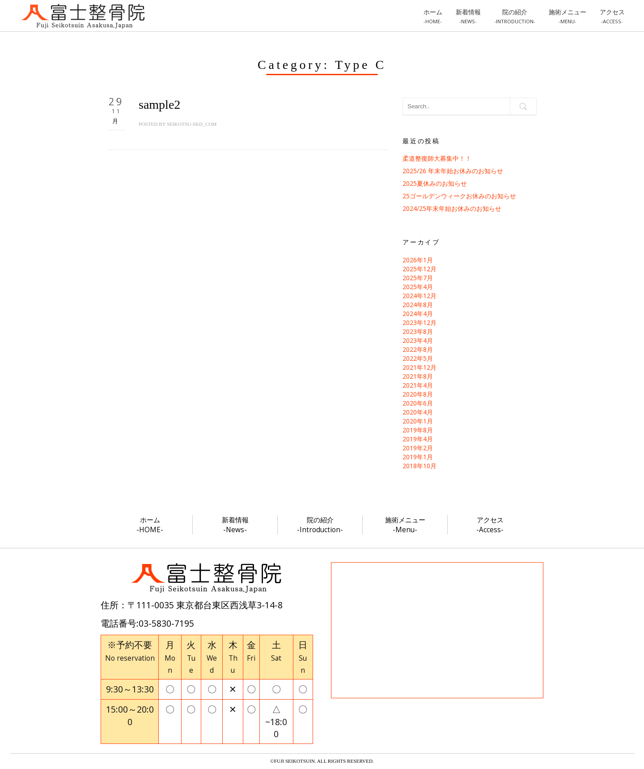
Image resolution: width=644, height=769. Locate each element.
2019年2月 (417, 448)
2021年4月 (417, 385)
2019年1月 (417, 457)
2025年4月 (417, 286)
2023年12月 (419, 322)
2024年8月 (417, 304)
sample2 (159, 104)
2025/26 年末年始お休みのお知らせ (452, 171)
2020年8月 (417, 394)
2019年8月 (417, 430)
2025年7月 (417, 277)
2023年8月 (417, 331)
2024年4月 (417, 313)
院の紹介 (514, 16)
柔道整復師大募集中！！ (436, 158)
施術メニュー (567, 16)
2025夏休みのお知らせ (434, 183)
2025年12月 (419, 269)
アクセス (612, 16)
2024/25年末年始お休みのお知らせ (451, 208)
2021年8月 (417, 376)
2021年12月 (419, 367)
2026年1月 (417, 260)
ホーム (433, 16)
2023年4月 (417, 340)
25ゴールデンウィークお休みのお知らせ (459, 196)
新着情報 (468, 16)
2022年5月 (417, 358)
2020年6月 (417, 403)
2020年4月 (417, 412)
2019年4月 (417, 439)
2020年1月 (417, 421)
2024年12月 (419, 295)
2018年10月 (419, 465)
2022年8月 (417, 349)
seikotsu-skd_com (191, 124)
